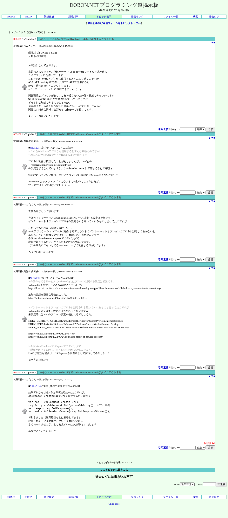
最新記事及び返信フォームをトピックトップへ (114, 23)
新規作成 (49, 16)
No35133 (35, 282)
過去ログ (214, 16)
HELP (28, 16)
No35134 (35, 390)
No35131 (35, 152)
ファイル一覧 (170, 16)
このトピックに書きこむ (114, 479)
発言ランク (137, 16)
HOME (11, 16)
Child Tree (114, 513)
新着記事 (73, 16)
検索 (195, 16)
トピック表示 (103, 16)
